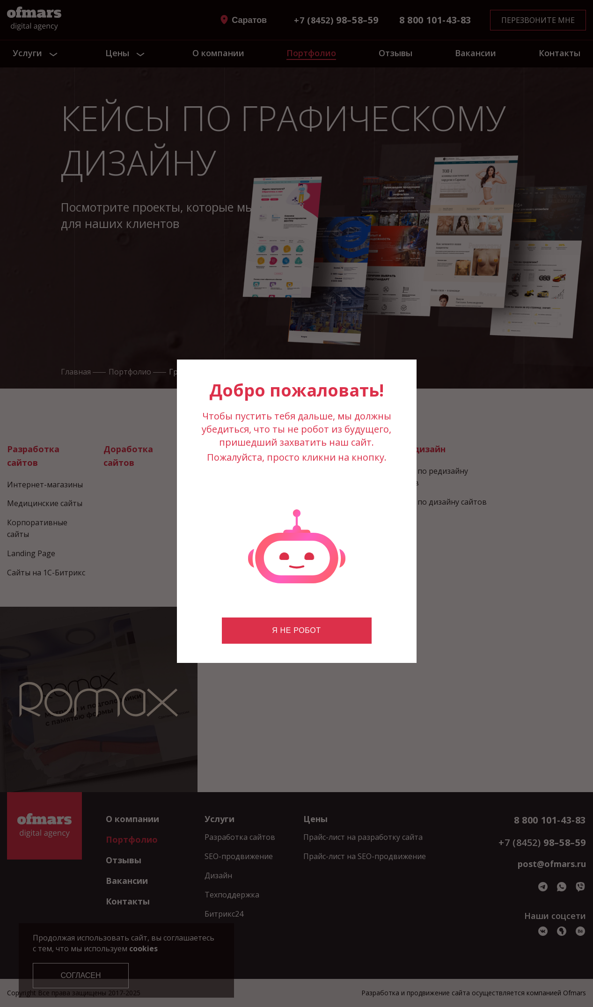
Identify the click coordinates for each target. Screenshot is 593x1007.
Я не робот (296, 630)
